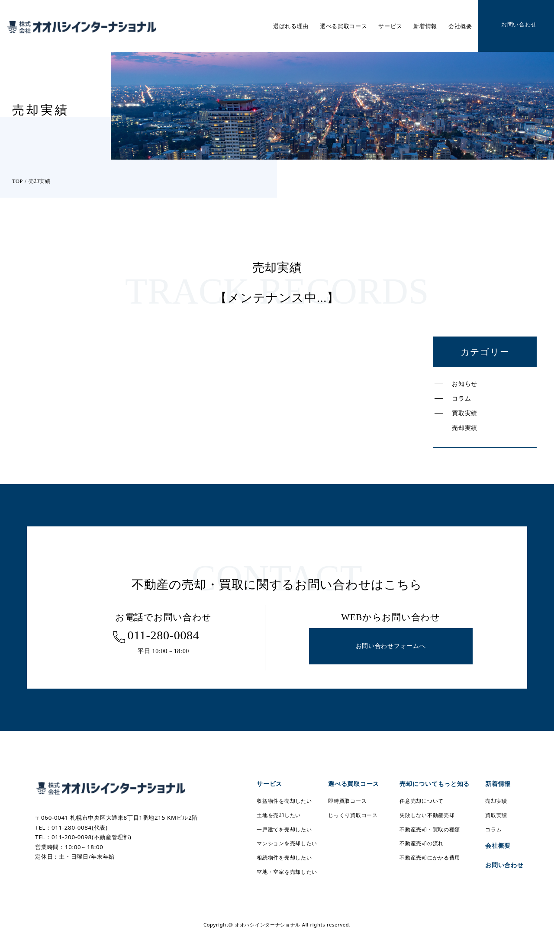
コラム (461, 398)
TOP (17, 181)
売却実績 (464, 427)
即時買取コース (347, 801)
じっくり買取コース (352, 815)
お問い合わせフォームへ (391, 646)
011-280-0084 (163, 635)
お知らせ (464, 383)
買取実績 (464, 413)
